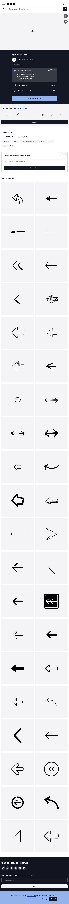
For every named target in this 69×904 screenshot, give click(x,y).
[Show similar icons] (66, 22)
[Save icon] (66, 16)
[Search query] (34, 161)
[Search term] (35, 9)
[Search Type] (5, 9)
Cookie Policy (31, 895)
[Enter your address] (34, 880)
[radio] (34, 75)
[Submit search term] (65, 9)
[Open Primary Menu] (3, 4)
